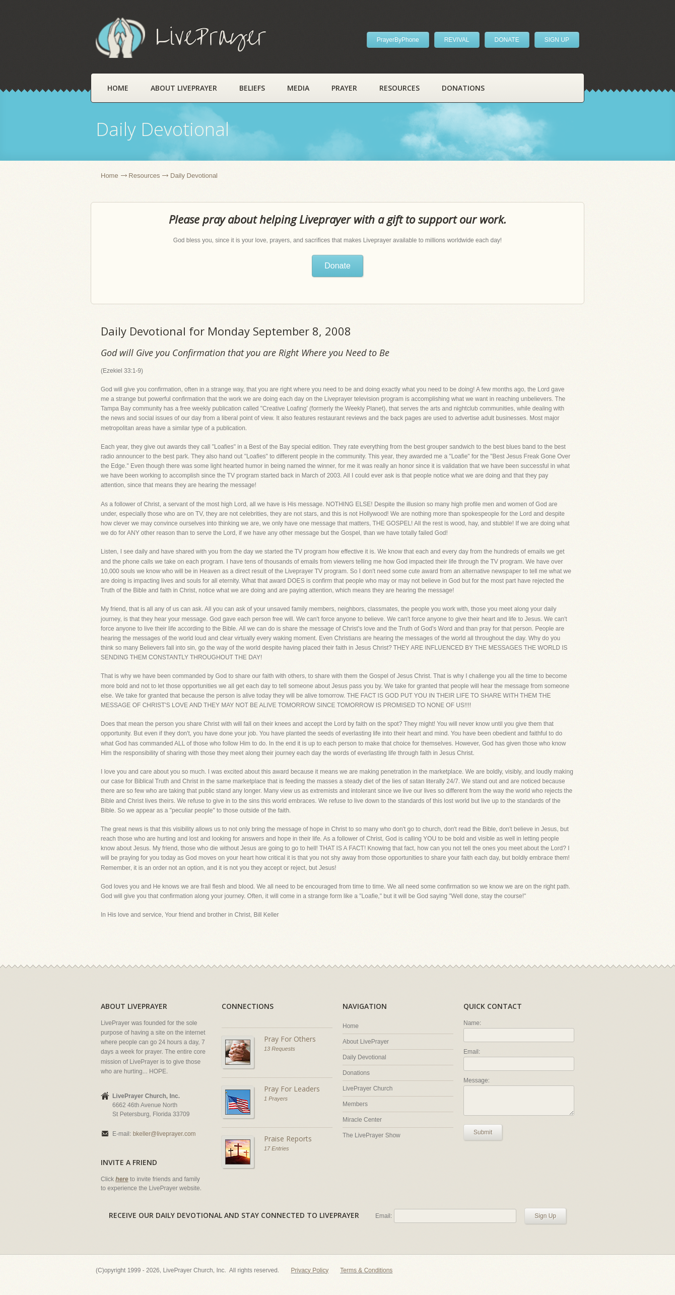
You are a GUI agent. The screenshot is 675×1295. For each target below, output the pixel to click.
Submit (483, 1132)
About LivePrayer (184, 88)
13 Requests (279, 1049)
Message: (476, 1080)
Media (298, 88)
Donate (337, 265)
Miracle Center (362, 1119)
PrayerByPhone (398, 39)
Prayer (344, 88)
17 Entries (276, 1148)
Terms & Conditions (366, 1270)
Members (355, 1104)
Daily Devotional (364, 1057)
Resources (399, 88)
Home (117, 88)
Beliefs (252, 88)
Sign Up (545, 1215)
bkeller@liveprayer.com (164, 1133)
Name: (472, 1023)
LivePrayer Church (367, 1088)
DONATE (507, 39)
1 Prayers (276, 1099)
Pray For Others (290, 1039)
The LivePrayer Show (371, 1135)
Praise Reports (288, 1138)
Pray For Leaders (292, 1089)
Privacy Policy (310, 1270)
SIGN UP (557, 39)
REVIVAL (456, 39)
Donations (463, 88)
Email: (471, 1051)
